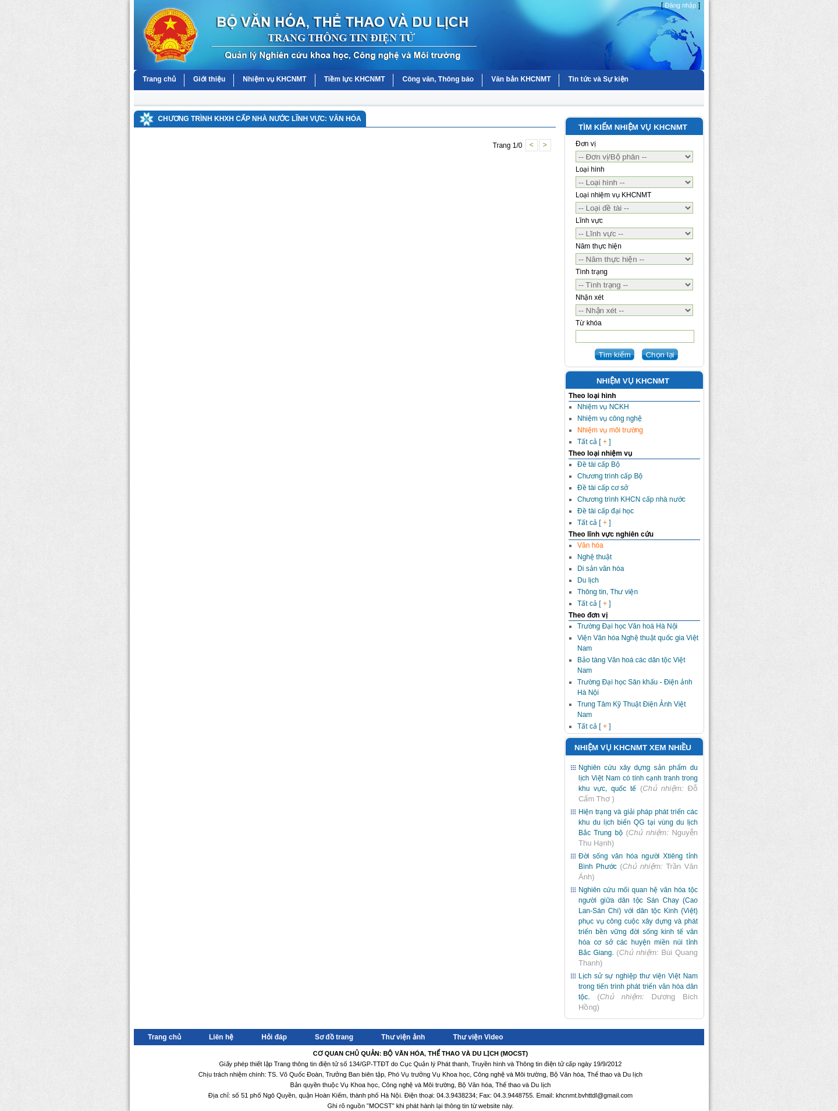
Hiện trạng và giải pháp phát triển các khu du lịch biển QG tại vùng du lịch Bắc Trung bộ (638, 822)
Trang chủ (159, 79)
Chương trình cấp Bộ (609, 476)
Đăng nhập (681, 5)
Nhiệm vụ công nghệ (609, 418)
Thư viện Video (478, 1037)
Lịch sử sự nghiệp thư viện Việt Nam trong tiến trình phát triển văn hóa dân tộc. (638, 986)
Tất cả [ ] (594, 442)
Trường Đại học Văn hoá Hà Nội (627, 626)
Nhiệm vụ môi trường (610, 430)
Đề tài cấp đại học (605, 511)
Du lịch (588, 580)
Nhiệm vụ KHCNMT (274, 79)
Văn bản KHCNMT (521, 79)
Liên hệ (221, 1037)
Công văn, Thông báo (438, 79)
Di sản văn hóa (600, 569)
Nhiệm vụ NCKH (603, 407)
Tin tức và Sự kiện (598, 79)
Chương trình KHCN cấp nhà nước (631, 499)
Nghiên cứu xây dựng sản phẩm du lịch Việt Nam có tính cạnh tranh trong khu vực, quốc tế (638, 778)
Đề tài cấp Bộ (598, 464)
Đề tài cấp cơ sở (602, 488)
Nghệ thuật (594, 557)
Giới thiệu (209, 79)
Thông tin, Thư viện (607, 592)
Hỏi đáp (274, 1037)
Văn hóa (590, 545)
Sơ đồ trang (334, 1037)
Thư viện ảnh (403, 1037)
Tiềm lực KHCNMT (354, 79)
